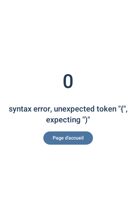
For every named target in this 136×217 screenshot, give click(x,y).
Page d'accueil (68, 138)
